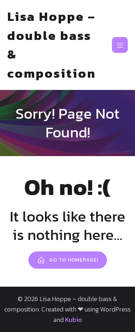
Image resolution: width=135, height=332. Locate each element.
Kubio (73, 319)
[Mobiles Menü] (120, 45)
